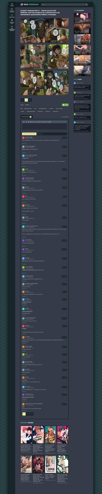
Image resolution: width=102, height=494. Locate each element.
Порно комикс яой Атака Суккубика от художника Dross (82, 110)
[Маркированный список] (34, 122)
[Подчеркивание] (26, 122)
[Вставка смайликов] (38, 122)
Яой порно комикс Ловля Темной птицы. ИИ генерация (82, 89)
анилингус (40, 111)
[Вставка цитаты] (45, 122)
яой (35, 108)
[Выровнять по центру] (30, 122)
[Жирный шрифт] (23, 122)
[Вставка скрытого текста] (50, 122)
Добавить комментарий (29, 133)
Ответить (24, 143)
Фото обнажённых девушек (12, 28)
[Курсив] (25, 122)
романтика (55, 111)
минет (22, 111)
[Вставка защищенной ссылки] (43, 122)
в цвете (51, 108)
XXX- (31, 4)
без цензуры (59, 108)
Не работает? (65, 116)
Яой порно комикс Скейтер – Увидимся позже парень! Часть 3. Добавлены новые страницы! (82, 98)
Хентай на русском (12, 10)
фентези (48, 111)
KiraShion (27, 105)
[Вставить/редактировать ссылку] (39, 122)
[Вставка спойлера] (48, 122)
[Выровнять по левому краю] (28, 122)
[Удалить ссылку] (41, 122)
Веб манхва (12, 16)
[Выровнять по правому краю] (32, 122)
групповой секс (43, 108)
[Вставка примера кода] (47, 122)
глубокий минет (31, 111)
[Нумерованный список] (36, 122)
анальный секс (28, 108)
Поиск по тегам (12, 21)
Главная (12, 4)
